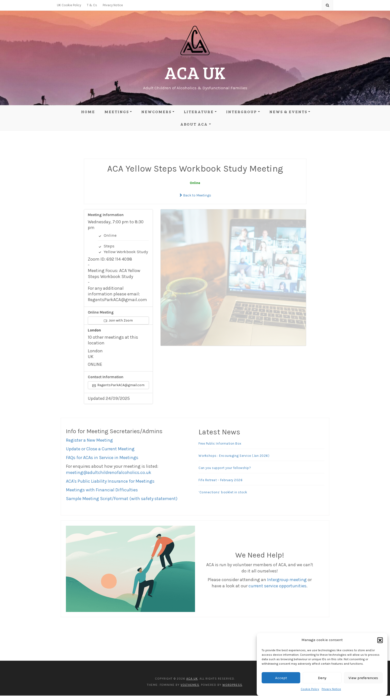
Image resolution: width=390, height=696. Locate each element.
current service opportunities (277, 586)
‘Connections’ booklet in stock (222, 493)
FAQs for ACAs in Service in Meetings (102, 458)
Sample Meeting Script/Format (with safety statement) (121, 499)
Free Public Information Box (220, 444)
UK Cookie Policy (69, 5)
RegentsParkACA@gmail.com (118, 385)
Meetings (116, 111)
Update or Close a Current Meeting (100, 449)
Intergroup (241, 111)
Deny (322, 678)
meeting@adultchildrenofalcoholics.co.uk (108, 473)
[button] (380, 640)
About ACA (194, 124)
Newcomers (156, 111)
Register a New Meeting (89, 440)
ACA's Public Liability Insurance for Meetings (110, 481)
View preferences (363, 678)
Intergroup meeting (287, 580)
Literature (199, 111)
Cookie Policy (310, 689)
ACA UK (195, 72)
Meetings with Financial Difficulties (102, 490)
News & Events (288, 111)
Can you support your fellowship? (224, 468)
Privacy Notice (331, 689)
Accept (281, 678)
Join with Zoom (118, 321)
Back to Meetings (195, 196)
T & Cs (92, 5)
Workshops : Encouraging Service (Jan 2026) (233, 456)
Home (88, 111)
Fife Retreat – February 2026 (220, 481)
